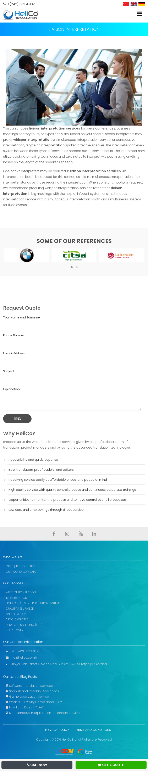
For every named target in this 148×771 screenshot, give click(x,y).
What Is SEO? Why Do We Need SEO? (34, 702)
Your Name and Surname (21, 317)
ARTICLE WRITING (17, 619)
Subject (8, 371)
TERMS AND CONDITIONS (93, 729)
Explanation (11, 389)
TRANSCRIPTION (16, 614)
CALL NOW (37, 765)
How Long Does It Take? (25, 707)
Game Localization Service (27, 696)
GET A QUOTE (111, 765)
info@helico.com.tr (21, 657)
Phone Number (14, 335)
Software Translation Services (29, 686)
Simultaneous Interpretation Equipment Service (43, 713)
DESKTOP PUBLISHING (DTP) (24, 625)
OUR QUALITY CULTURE (21, 566)
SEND (17, 418)
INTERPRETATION (16, 598)
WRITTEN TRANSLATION (21, 592)
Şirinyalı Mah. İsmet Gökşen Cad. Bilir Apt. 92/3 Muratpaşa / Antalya (56, 664)
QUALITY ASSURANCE (20, 608)
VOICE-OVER (14, 630)
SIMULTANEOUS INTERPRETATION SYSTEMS (33, 603)
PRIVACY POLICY (57, 729)
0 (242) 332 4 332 (19, 4)
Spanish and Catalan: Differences (32, 691)
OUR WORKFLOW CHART (22, 572)
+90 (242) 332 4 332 (22, 651)
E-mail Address (14, 353)
